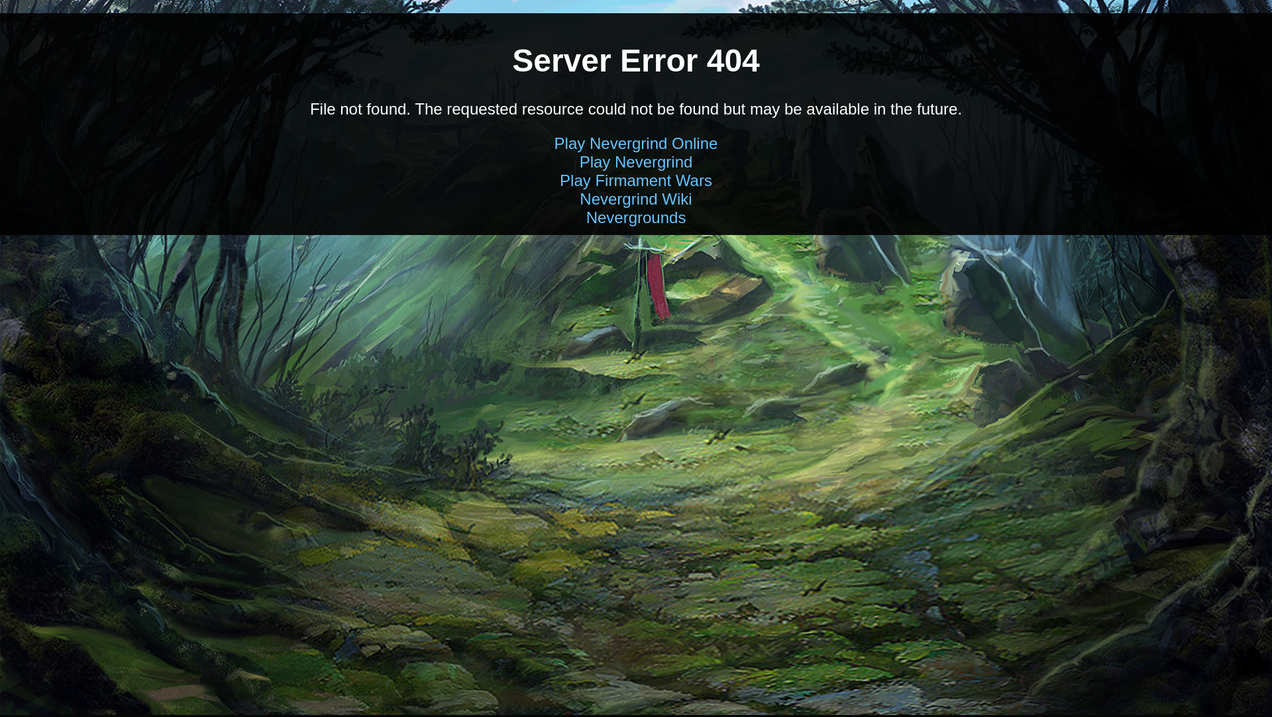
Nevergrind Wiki (636, 199)
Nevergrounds (636, 217)
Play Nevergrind (636, 162)
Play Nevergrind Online (636, 143)
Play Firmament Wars (636, 180)
